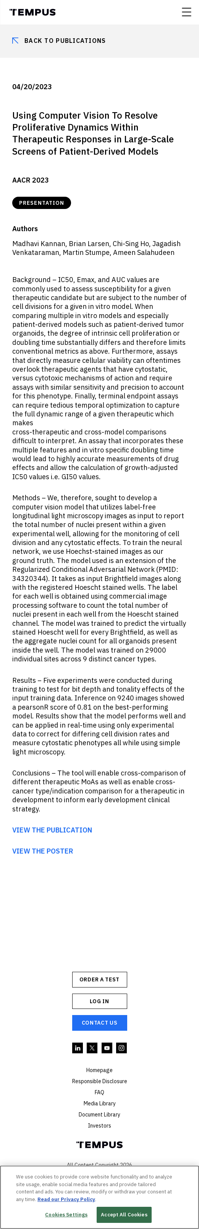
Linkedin (78, 1048)
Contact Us (100, 1022)
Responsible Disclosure (99, 1081)
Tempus (32, 12)
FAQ (99, 1092)
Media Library (100, 1103)
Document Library (99, 1114)
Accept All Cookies (124, 1214)
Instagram (121, 1048)
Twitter (92, 1048)
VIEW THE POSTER (42, 851)
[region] (99, 1197)
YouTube (107, 1048)
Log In (99, 1001)
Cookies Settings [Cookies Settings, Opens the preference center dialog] (66, 1214)
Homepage (99, 1070)
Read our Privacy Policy (66, 1199)
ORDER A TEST (99, 979)
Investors (99, 1125)
